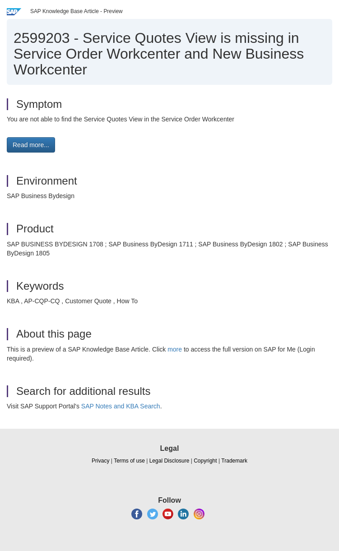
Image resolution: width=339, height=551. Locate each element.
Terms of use (129, 461)
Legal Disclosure (169, 461)
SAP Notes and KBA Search (120, 406)
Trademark (234, 461)
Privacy (100, 461)
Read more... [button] (31, 144)
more (174, 349)
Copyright (205, 461)
